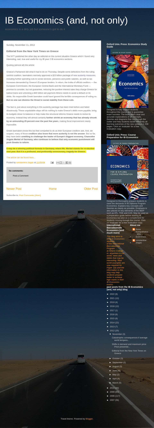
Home (53, 188)
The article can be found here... (20, 157)
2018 (112, 306)
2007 (112, 400)
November (117, 334)
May (114, 374)
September (117, 362)
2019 (112, 302)
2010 (112, 388)
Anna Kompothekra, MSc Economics (142, 233)
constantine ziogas (141, 241)
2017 (112, 310)
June (115, 370)
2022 (112, 294)
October (116, 358)
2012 (112, 330)
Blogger (89, 419)
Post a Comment (20, 176)
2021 (112, 298)
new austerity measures (84, 75)
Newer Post (13, 188)
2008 (112, 396)
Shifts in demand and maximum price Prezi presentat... (129, 345)
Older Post (91, 188)
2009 (112, 392)
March (115, 383)
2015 (112, 318)
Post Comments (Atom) (30, 195)
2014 (112, 322)
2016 (112, 314)
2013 (112, 326)
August (116, 366)
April (114, 378)
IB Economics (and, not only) (66, 20)
